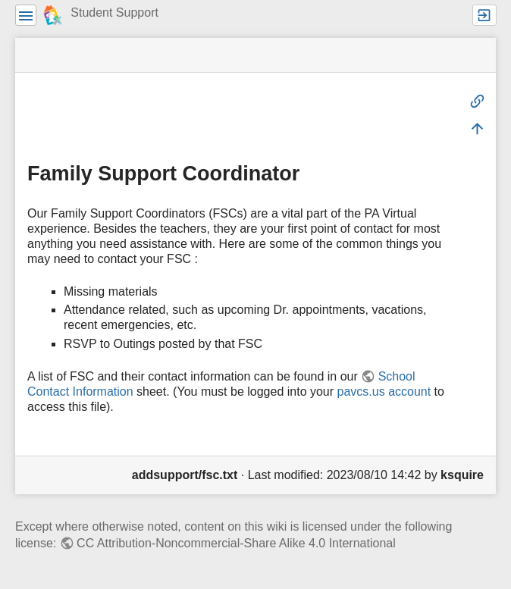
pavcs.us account (384, 391)
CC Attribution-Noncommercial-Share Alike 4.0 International (236, 543)
